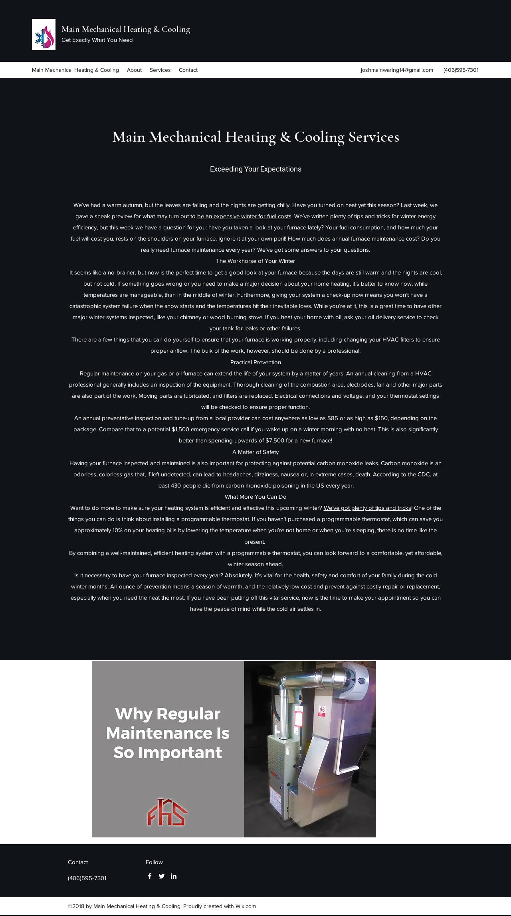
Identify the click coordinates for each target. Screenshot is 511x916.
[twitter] (162, 876)
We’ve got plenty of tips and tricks (367, 507)
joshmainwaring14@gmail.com (397, 70)
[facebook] (150, 876)
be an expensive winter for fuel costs (244, 216)
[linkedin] (174, 876)
